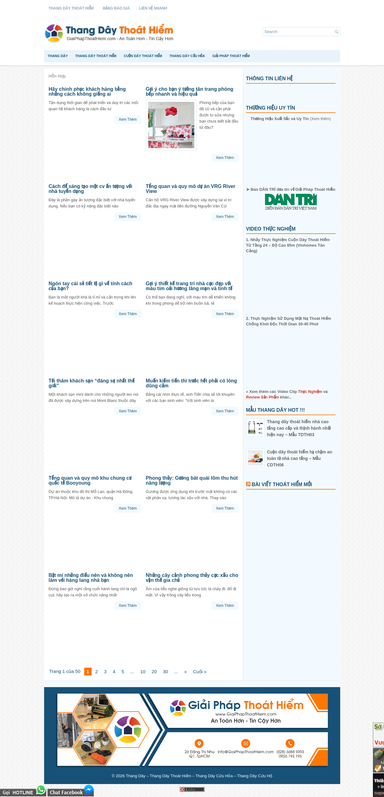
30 (165, 671)
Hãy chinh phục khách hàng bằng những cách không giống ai (87, 91)
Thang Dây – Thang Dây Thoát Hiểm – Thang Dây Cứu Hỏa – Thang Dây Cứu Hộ (199, 776)
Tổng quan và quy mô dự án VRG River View (190, 189)
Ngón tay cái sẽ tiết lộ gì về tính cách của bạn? (91, 286)
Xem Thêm (128, 119)
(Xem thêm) (290, 118)
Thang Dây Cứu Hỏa (187, 56)
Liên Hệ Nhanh (153, 8)
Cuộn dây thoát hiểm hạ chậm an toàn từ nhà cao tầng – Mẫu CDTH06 (299, 458)
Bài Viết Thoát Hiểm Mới (282, 484)
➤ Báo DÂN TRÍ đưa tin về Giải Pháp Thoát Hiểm (290, 198)
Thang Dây (58, 56)
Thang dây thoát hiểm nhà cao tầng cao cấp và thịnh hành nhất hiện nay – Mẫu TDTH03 (299, 428)
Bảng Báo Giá (116, 8)
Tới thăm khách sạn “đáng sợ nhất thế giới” (92, 383)
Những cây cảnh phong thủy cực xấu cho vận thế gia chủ (192, 578)
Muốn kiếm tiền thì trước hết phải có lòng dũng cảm (191, 383)
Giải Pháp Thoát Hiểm (231, 56)
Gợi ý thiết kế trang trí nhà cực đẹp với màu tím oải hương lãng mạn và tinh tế (189, 286)
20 (154, 671)
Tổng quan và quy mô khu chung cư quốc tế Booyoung (90, 480)
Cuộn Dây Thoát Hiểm (143, 56)
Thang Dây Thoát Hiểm (71, 8)
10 (143, 671)
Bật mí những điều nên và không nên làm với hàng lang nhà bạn (91, 578)
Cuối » (200, 671)
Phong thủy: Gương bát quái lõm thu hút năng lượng (192, 480)
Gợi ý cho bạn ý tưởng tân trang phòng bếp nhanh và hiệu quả (189, 91)
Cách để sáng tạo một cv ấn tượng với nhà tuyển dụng (90, 189)
